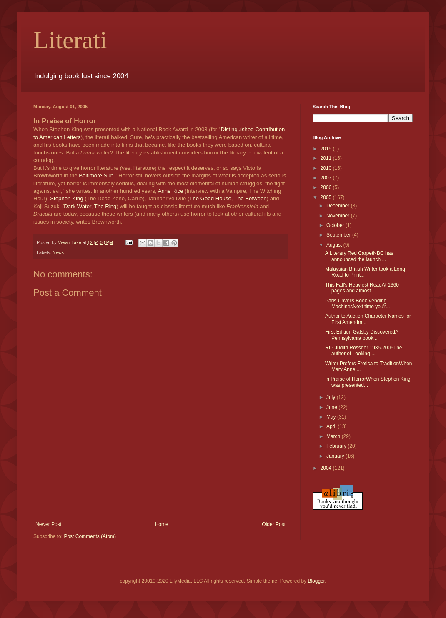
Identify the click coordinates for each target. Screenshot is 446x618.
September (339, 235)
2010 (327, 168)
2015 (327, 149)
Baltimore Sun (96, 175)
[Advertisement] (160, 498)
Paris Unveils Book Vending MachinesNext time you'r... (357, 303)
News (58, 252)
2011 (327, 158)
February (337, 446)
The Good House (210, 198)
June (332, 407)
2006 (327, 187)
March (334, 436)
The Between (250, 198)
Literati (70, 40)
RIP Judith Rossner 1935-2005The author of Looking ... (363, 350)
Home (161, 524)
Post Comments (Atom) (90, 536)
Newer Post (48, 524)
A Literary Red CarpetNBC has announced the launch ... (359, 256)
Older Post (274, 524)
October (336, 225)
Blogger (316, 581)
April (332, 426)
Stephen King (66, 198)
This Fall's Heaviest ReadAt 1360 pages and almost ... (362, 288)
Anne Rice (170, 191)
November (338, 216)
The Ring (105, 206)
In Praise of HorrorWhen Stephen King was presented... (368, 382)
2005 (327, 197)
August (334, 245)
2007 (327, 178)
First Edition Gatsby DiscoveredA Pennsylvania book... (361, 335)
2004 (327, 468)
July (331, 397)
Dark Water (77, 206)
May (331, 417)
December (338, 206)
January (336, 456)
